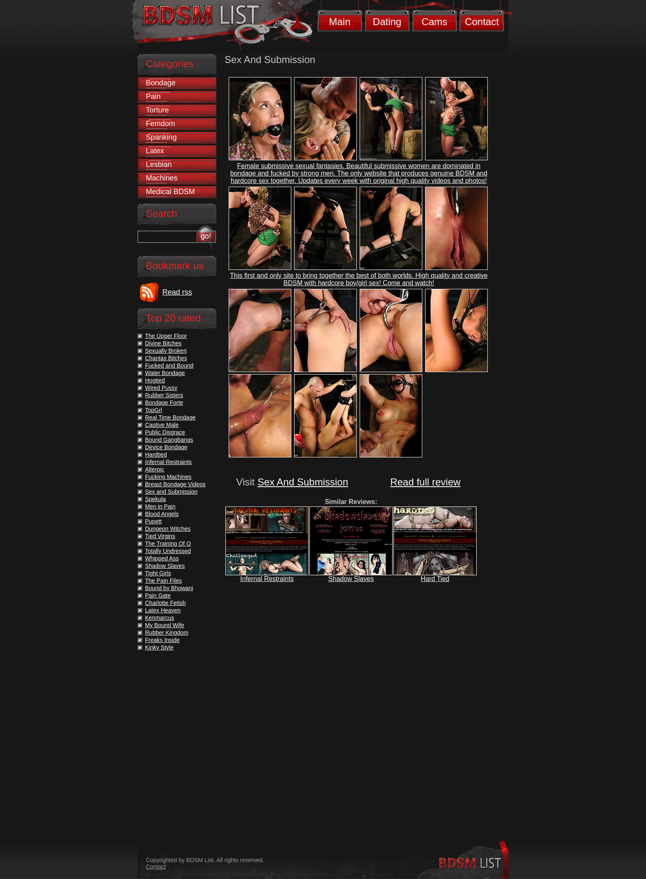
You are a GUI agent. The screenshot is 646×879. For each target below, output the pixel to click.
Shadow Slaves (351, 578)
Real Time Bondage (170, 417)
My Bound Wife (164, 625)
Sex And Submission (302, 482)
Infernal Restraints (267, 578)
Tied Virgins (160, 536)
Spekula (155, 499)
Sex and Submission (171, 491)
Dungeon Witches (168, 528)
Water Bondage (165, 373)
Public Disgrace (165, 432)
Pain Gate (158, 595)
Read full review (425, 482)
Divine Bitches (163, 343)
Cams (434, 21)
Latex (155, 151)
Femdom (160, 124)
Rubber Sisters (164, 395)
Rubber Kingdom (166, 632)
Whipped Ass (162, 558)
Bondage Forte (164, 402)
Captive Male (162, 425)
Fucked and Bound (169, 365)
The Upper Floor (166, 336)
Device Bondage (166, 447)
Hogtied (155, 380)
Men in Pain (160, 506)
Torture (157, 110)
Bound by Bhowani (169, 588)
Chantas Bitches (166, 358)
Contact (482, 21)
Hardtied (156, 454)
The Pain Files (163, 580)
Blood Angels (162, 514)
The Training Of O (168, 543)
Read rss (177, 292)
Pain (153, 96)
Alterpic (154, 469)
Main (339, 21)
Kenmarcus (159, 617)
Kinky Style (159, 647)
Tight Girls (158, 573)
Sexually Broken (166, 350)
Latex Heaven (162, 610)
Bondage (161, 83)
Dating (387, 21)
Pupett (153, 521)
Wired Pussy (161, 387)
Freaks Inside (162, 640)
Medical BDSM (170, 192)
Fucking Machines (168, 476)
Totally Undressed (168, 551)
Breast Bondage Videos (175, 484)
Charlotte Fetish (165, 603)
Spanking (161, 137)
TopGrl (153, 410)
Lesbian (159, 164)
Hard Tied (435, 578)
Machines (162, 178)
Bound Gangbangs (169, 439)
